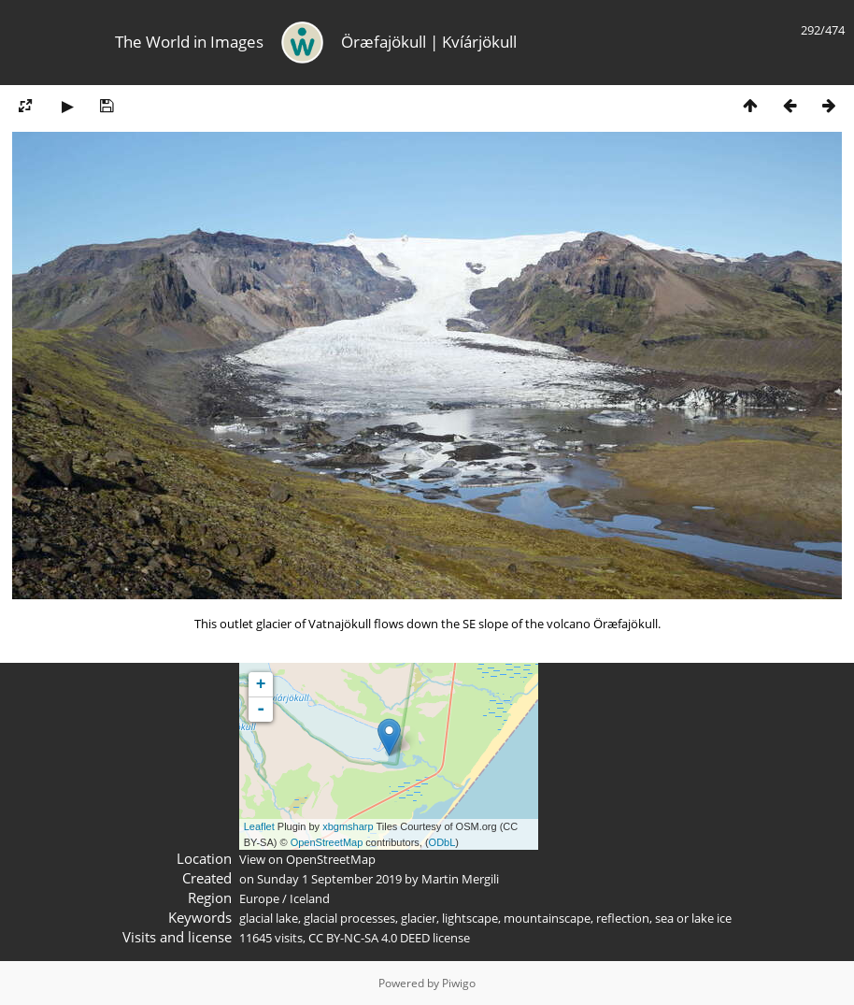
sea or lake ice (693, 918)
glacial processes (349, 918)
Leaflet (259, 826)
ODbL (442, 842)
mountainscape (547, 918)
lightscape (470, 918)
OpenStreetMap (327, 842)
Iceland (310, 898)
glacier (418, 918)
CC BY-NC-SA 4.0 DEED (369, 937)
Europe (259, 898)
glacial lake (268, 918)
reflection (622, 918)
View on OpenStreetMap (307, 859)
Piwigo (459, 983)
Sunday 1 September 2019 (329, 878)
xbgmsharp (347, 826)
